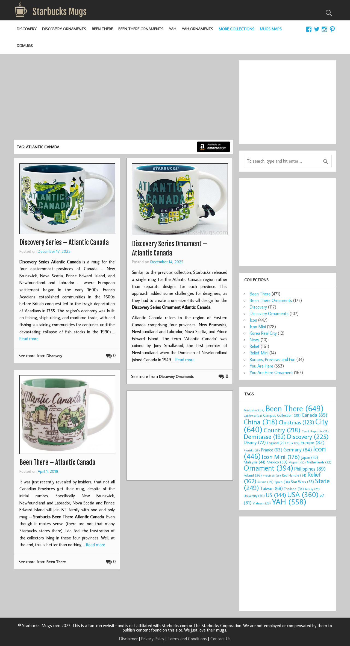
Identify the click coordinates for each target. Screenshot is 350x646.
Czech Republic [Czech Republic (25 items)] (315, 431)
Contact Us (220, 638)
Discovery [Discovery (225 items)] (308, 436)
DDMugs (25, 45)
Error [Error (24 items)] (293, 443)
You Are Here (261, 366)
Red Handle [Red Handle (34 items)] (294, 475)
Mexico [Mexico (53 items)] (276, 462)
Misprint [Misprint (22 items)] (297, 462)
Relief (255, 346)
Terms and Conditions (187, 638)
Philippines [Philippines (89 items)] (310, 468)
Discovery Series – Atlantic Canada (64, 242)
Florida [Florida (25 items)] (252, 450)
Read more (29, 338)
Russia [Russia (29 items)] (265, 482)
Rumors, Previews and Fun (272, 359)
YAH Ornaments (197, 28)
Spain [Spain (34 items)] (282, 482)
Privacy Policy (152, 638)
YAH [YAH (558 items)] (289, 502)
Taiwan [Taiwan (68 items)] (271, 488)
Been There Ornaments (140, 28)
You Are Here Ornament (271, 372)
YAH (172, 28)
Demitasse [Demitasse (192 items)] (265, 437)
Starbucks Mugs (60, 11)
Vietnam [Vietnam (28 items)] (262, 503)
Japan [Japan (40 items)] (309, 457)
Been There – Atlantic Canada (57, 462)
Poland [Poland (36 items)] (253, 475)
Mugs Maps (271, 28)
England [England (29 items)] (276, 443)
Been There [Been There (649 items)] (295, 408)
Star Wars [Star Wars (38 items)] (302, 481)
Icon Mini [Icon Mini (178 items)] (281, 456)
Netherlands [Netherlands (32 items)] (319, 462)
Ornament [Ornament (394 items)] (268, 467)
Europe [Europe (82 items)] (313, 442)
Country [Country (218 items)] (282, 430)
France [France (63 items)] (271, 450)
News (255, 339)
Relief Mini (259, 353)
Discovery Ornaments (64, 28)
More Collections (236, 28)
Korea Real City (263, 333)
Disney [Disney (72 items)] (255, 442)
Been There (102, 28)
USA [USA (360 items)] (303, 494)
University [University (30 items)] (254, 496)
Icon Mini (258, 326)
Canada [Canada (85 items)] (314, 415)
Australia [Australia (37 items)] (254, 409)
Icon (253, 320)
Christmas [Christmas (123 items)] (296, 422)
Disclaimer (128, 638)
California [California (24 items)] (253, 416)
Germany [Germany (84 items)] (297, 450)
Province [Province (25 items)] (272, 475)
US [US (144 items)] (276, 495)
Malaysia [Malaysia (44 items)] (254, 462)
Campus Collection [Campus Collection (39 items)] (282, 415)
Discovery (27, 28)
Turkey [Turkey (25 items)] (312, 489)
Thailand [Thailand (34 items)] (294, 488)
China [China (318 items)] (261, 421)
